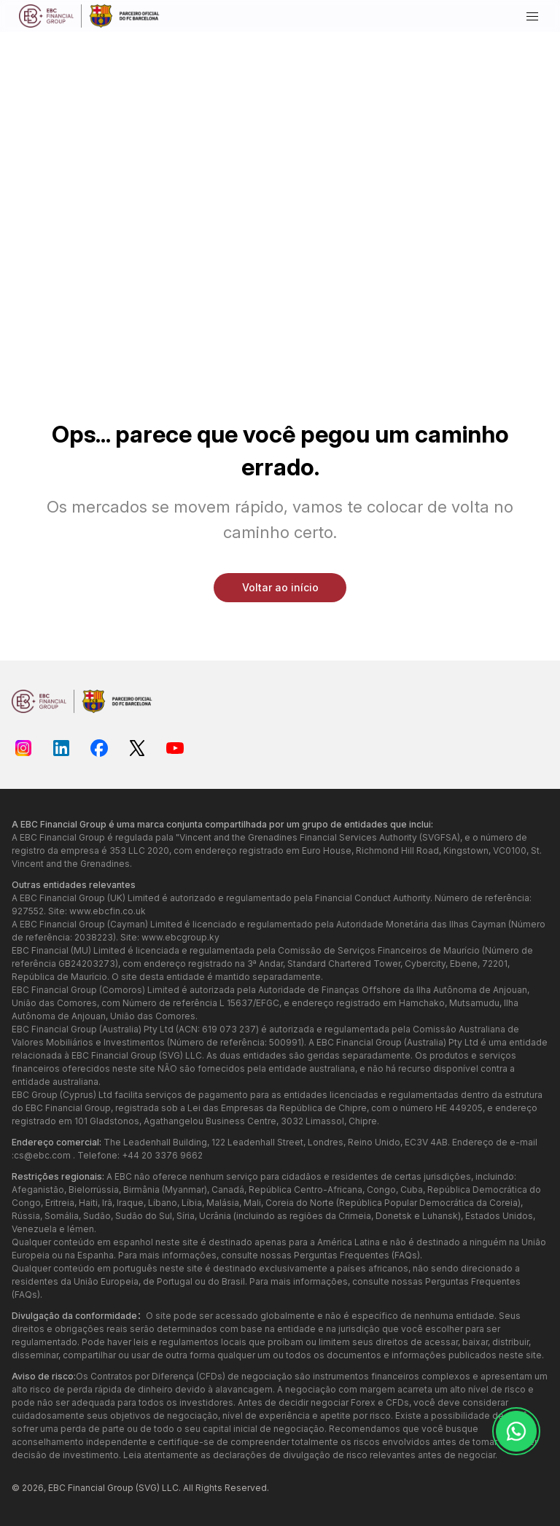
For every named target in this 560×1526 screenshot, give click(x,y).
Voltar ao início (280, 587)
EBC (57, 1487)
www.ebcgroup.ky (180, 937)
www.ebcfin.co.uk (107, 911)
